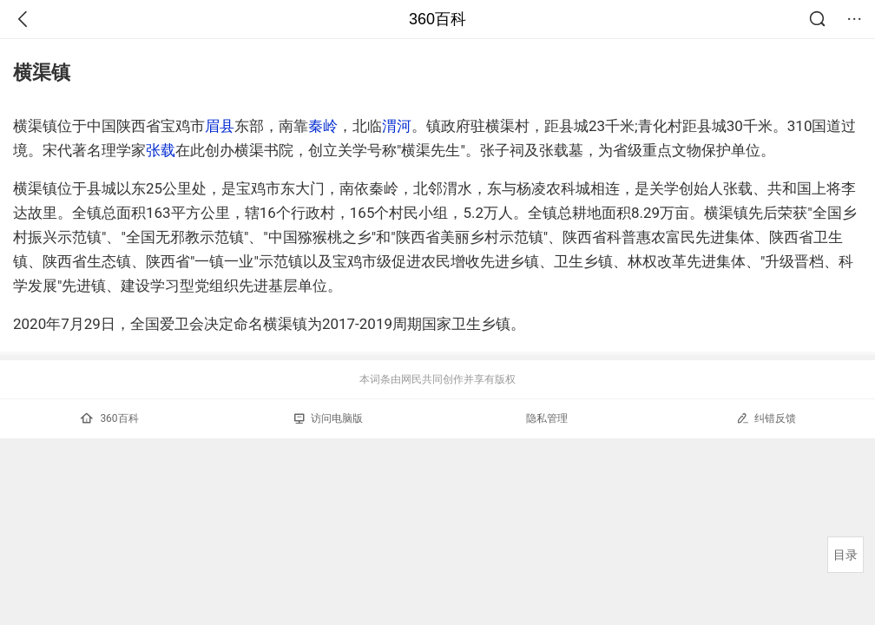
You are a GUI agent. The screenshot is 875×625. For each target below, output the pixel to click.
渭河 (396, 126)
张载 (160, 150)
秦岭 (323, 126)
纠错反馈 (766, 417)
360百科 (437, 19)
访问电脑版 (328, 418)
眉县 (219, 126)
